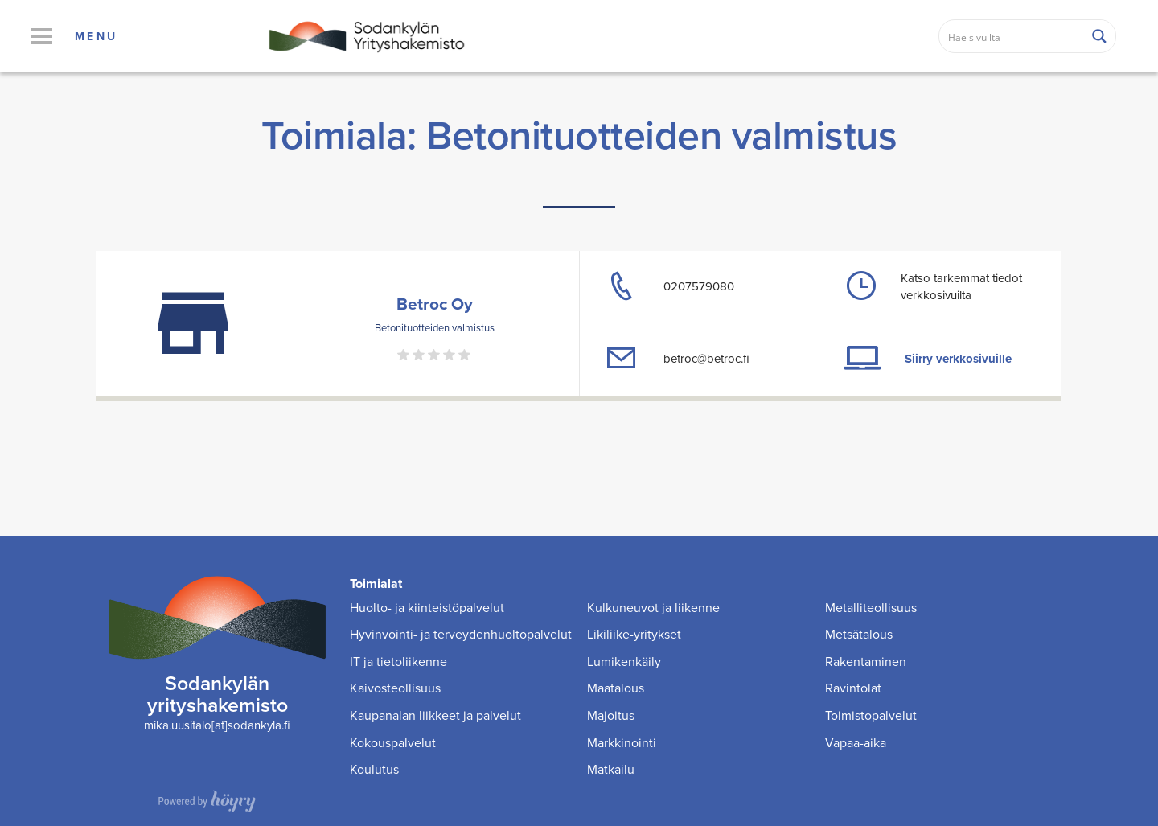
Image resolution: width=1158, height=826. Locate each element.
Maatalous (615, 688)
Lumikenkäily (624, 661)
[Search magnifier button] (1099, 36)
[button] (41, 36)
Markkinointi (621, 743)
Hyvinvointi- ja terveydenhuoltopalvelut (461, 634)
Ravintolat (853, 688)
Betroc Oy (434, 303)
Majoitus (610, 715)
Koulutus (374, 769)
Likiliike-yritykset (634, 634)
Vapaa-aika (855, 743)
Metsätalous (859, 634)
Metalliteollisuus (871, 607)
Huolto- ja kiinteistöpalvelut (427, 607)
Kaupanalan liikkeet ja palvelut (435, 715)
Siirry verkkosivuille (958, 359)
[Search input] (1012, 36)
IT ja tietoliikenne (398, 661)
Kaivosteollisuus (395, 688)
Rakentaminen (865, 661)
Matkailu (610, 769)
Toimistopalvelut (871, 715)
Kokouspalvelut (393, 743)
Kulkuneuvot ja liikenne (653, 607)
